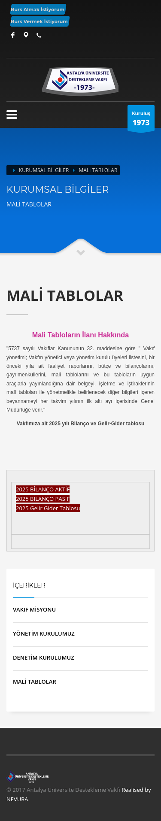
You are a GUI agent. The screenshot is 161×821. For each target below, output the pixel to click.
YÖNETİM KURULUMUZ (44, 633)
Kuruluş (141, 120)
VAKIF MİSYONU (34, 609)
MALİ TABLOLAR (34, 681)
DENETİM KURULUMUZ (43, 657)
